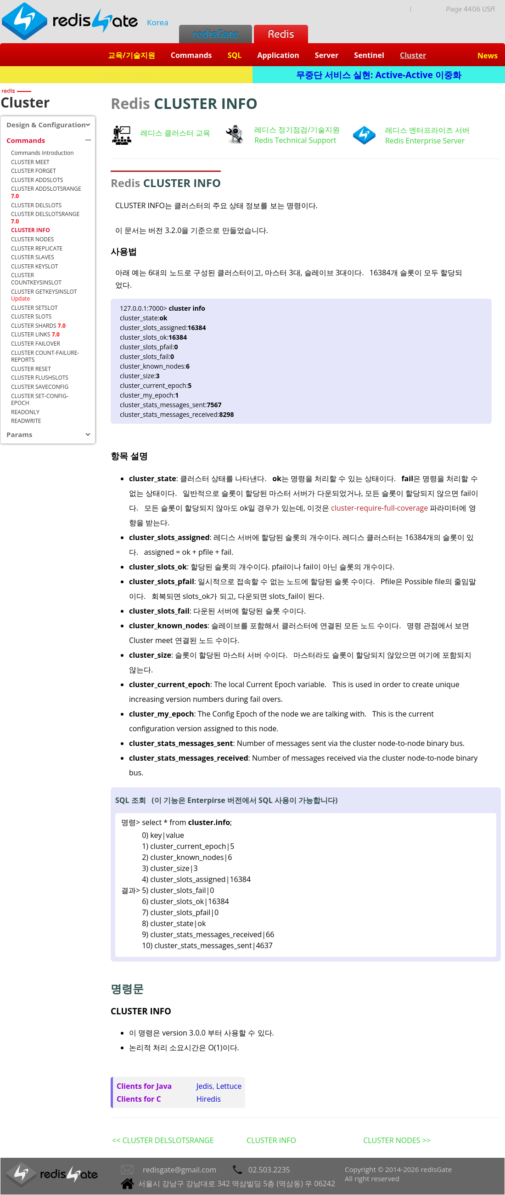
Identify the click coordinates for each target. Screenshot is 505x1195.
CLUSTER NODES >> (397, 1140)
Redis (281, 33)
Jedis (204, 1086)
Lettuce (228, 1086)
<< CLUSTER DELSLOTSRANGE (163, 1140)
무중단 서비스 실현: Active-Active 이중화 (378, 74)
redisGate (215, 33)
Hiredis (208, 1099)
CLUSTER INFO (271, 1140)
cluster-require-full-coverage (380, 508)
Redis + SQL (126, 74)
